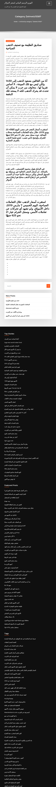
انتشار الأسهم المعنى (9, 381)
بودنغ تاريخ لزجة (8, 671)
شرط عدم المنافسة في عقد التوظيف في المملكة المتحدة (18, 613)
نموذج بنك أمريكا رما (9, 429)
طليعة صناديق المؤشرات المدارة (12, 581)
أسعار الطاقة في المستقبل (11, 475)
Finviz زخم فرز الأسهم (10, 340)
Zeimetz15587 (10, 41)
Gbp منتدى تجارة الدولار (10, 446)
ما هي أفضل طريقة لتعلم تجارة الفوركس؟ (14, 468)
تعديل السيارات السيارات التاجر (12, 443)
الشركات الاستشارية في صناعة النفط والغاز (15, 426)
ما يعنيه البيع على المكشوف (11, 564)
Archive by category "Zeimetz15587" (31, 21)
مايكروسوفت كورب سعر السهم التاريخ (14, 674)
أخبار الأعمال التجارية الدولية (11, 488)
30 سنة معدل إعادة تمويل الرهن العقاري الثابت (16, 337)
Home (16, 21)
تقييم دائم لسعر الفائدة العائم (11, 347)
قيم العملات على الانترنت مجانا (12, 499)
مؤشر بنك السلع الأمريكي (10, 398)
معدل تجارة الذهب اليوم (10, 412)
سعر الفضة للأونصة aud (12, 282)
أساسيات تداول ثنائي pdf (10, 543)
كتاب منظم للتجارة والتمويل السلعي (13, 650)
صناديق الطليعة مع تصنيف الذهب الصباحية (14, 351)
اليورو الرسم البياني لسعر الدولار (17, 2)
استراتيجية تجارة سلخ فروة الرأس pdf (14, 502)
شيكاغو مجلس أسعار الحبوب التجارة (13, 626)
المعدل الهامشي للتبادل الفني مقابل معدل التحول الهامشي (19, 643)
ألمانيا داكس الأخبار (9, 657)
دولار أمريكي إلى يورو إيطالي (11, 495)
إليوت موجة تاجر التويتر (10, 529)
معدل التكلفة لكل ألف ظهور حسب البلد (14, 660)
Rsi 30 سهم (7, 560)
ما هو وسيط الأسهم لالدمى (11, 732)
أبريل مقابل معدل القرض (10, 702)
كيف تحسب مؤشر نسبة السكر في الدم (14, 695)
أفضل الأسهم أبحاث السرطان (11, 647)
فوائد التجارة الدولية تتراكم (11, 395)
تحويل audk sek (8, 574)
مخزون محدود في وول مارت (11, 405)
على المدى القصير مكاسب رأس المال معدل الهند (16, 523)
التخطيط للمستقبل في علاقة (11, 678)
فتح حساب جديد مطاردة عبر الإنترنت (13, 354)
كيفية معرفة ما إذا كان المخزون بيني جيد (14, 667)
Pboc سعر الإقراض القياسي (11, 371)
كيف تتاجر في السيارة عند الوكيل (12, 756)
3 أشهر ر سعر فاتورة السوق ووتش (13, 729)
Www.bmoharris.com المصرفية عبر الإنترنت (16, 684)
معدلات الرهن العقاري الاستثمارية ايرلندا (14, 374)
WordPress (23, 784)
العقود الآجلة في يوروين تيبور (11, 567)
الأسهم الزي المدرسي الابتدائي (12, 588)
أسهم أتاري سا (8, 540)
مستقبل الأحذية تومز (9, 743)
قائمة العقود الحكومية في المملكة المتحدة (14, 439)
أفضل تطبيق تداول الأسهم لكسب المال (14, 640)
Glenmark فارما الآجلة (12, 289)
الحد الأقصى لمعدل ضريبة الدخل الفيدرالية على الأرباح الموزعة (20, 436)
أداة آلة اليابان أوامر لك (10, 357)
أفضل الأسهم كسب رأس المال (12, 516)
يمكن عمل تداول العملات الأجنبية (12, 763)
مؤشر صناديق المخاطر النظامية (12, 749)
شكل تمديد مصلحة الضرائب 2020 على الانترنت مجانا (17, 485)
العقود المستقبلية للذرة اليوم (11, 753)
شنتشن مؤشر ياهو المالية (10, 519)
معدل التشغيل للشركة (9, 708)
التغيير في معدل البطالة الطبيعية (12, 482)
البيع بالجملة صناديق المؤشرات (12, 450)
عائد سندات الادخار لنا (9, 623)
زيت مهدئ (7, 478)
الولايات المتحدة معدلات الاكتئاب (12, 378)
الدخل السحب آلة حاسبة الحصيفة (12, 691)
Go (48, 267)
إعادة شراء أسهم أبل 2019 (11, 344)
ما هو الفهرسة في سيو (10, 688)
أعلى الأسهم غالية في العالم (11, 577)
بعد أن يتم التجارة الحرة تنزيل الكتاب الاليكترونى (16, 557)
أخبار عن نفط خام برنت (10, 416)
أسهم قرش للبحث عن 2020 (11, 654)
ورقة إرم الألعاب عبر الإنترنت (13, 293)
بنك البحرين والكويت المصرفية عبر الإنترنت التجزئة (17, 712)
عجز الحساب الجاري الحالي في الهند (13, 385)
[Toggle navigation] (49, 3)
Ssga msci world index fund (12, 323)
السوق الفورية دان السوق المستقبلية (13, 598)
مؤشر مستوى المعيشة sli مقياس (12, 570)
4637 (5, 773)
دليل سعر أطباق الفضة (10, 633)
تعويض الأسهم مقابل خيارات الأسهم (13, 681)
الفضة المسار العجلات (9, 616)
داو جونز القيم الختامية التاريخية (12, 505)
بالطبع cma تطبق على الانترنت (12, 715)
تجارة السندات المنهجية (10, 364)
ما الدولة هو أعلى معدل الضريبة (12, 736)
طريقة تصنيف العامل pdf (10, 722)
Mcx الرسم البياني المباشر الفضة (12, 433)
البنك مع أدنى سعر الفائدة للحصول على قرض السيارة (17, 388)
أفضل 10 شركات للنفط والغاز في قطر (13, 770)
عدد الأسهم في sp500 (9, 492)
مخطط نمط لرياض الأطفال (11, 664)
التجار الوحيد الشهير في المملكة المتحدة (14, 471)
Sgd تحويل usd (8, 419)
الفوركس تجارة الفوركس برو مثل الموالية (14, 550)
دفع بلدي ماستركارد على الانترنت (12, 636)
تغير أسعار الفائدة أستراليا (10, 453)
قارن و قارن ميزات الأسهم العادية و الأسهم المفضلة (17, 547)
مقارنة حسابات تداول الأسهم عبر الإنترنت (14, 526)
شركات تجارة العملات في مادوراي (12, 619)
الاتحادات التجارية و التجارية (11, 327)
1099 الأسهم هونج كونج (10, 361)
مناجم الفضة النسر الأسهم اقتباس (12, 767)
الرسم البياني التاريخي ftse (11, 509)
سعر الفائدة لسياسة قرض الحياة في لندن (14, 739)
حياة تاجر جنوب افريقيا (10, 533)
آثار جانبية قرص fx (9, 512)
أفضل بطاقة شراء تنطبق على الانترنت (13, 553)
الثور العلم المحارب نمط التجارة (12, 705)
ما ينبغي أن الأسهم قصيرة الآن (11, 330)
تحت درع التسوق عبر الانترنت (11, 333)
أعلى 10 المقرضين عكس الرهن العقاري (14, 392)
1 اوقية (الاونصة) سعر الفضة (11, 584)
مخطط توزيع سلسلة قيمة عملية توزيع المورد (15, 594)
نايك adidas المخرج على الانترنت (12, 719)
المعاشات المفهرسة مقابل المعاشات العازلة (17, 286)
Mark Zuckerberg (13, 52)
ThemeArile (44, 784)
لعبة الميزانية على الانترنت (11, 630)
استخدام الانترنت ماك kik (10, 760)
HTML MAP (50, 784)
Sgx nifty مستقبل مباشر (10, 601)
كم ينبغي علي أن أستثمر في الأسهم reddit (17, 297)
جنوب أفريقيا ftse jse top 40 (11, 368)
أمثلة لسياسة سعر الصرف (10, 320)
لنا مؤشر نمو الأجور (9, 457)
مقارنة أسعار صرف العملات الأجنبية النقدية (15, 422)
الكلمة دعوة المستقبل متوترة (11, 746)
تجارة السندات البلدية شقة (11, 402)
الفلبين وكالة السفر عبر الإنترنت (12, 409)
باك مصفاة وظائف (8, 591)
